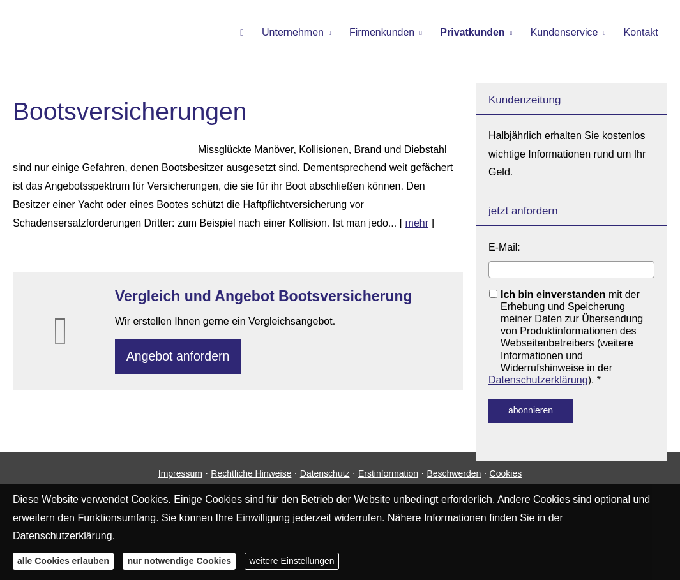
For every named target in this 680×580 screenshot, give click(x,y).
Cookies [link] (506, 483)
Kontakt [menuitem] (642, 32)
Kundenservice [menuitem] (568, 32)
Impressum (180, 483)
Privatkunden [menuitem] (479, 32)
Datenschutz (325, 483)
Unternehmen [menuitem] (305, 32)
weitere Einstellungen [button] (291, 561)
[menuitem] (257, 32)
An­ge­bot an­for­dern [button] (181, 357)
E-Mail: (504, 247)
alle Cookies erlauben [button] (63, 561)
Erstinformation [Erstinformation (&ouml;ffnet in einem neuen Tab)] (388, 483)
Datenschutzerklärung (538, 380)
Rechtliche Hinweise (251, 483)
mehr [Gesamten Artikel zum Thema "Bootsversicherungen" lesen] (416, 223)
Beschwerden (454, 483)
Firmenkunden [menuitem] (391, 32)
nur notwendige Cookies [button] (179, 561)
